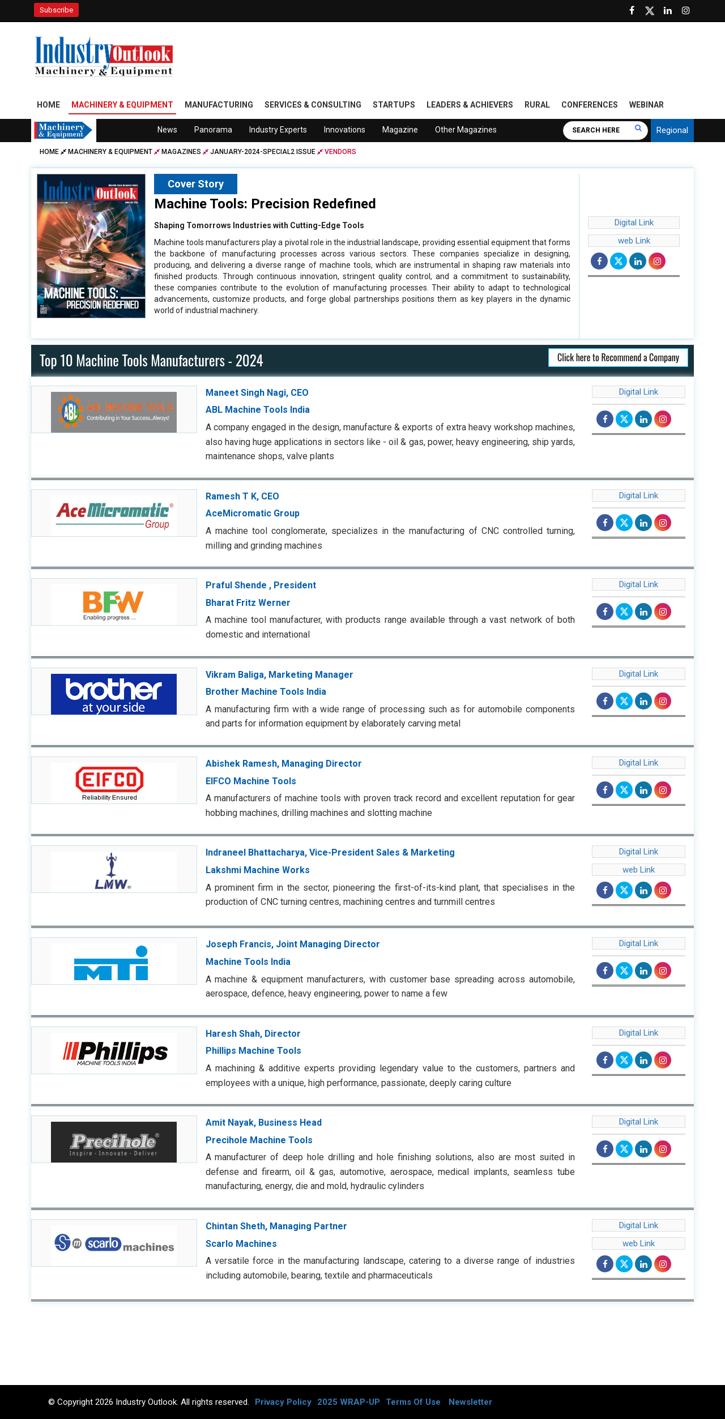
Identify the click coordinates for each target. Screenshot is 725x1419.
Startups (394, 104)
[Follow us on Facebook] (631, 11)
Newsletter (470, 1402)
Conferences (589, 104)
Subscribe (56, 10)
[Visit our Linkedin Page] (668, 11)
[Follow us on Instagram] (686, 11)
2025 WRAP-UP (348, 1402)
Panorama (213, 129)
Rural (537, 104)
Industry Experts (278, 129)
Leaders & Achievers (470, 104)
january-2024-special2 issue (262, 152)
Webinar (646, 104)
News (167, 129)
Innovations (344, 129)
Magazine (400, 129)
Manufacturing (219, 104)
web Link (634, 241)
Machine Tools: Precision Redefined (265, 204)
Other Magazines (466, 129)
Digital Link (634, 222)
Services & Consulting (313, 104)
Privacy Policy (283, 1402)
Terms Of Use (413, 1402)
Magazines (181, 152)
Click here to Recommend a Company (618, 357)
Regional (672, 130)
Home (48, 104)
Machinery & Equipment (122, 104)
